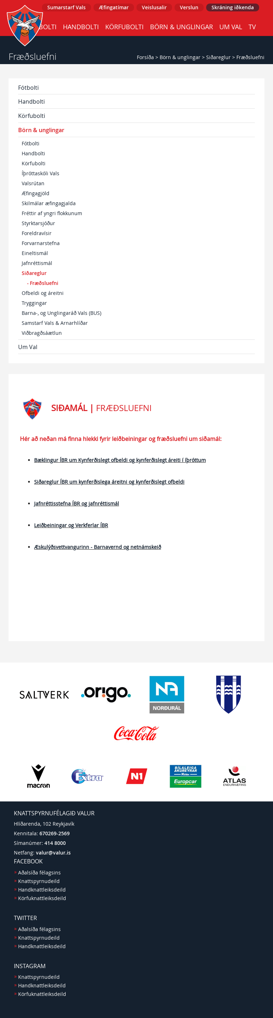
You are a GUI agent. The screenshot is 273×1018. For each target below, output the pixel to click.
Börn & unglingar (181, 26)
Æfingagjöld (35, 193)
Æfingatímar (114, 7)
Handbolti (81, 26)
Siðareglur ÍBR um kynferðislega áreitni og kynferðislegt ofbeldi (109, 481)
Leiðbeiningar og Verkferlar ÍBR (71, 525)
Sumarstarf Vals (66, 7)
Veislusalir (154, 7)
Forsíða (145, 57)
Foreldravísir (37, 233)
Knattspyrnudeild (39, 881)
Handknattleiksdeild (42, 889)
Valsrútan (33, 183)
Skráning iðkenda (233, 7)
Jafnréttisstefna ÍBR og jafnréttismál (76, 503)
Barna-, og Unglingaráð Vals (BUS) (61, 313)
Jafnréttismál (37, 263)
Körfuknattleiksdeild (42, 898)
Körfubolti (124, 26)
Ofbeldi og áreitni (43, 293)
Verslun (189, 7)
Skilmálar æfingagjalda (49, 203)
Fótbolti (28, 88)
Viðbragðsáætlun (42, 332)
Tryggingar (34, 303)
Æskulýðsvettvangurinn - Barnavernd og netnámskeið (97, 547)
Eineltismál (35, 253)
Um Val (230, 26)
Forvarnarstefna (41, 243)
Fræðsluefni (250, 57)
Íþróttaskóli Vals (40, 173)
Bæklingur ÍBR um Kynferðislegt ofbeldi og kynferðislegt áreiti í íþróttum (120, 460)
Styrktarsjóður (38, 223)
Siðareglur (218, 57)
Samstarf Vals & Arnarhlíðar (55, 323)
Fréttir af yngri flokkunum (52, 213)
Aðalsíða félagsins (39, 872)
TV (252, 26)
